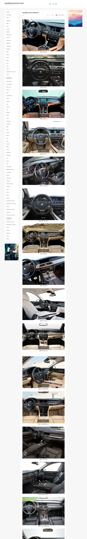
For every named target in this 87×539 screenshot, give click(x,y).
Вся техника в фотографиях (14, 4)
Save (45, 48)
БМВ (23, 15)
